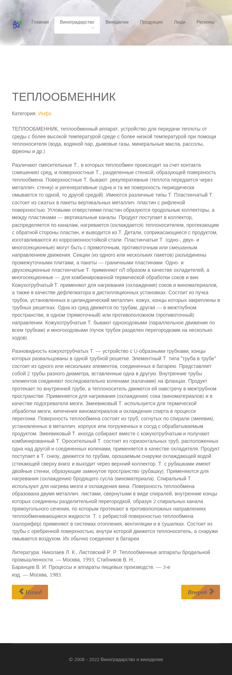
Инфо (45, 113)
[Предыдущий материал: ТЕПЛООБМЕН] (30, 592)
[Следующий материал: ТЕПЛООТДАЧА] (200, 592)
